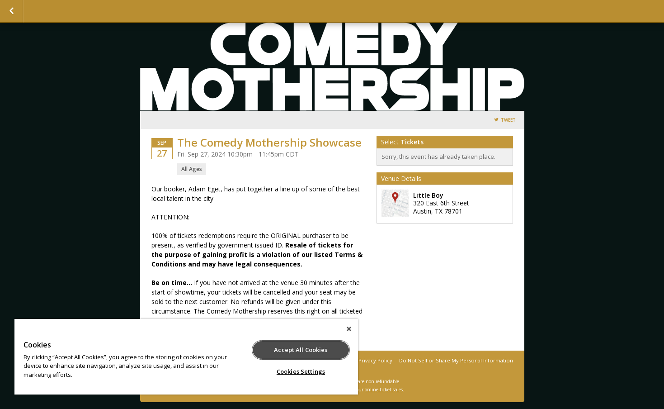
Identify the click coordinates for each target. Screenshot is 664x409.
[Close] (349, 329)
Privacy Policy (375, 360)
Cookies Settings (301, 371)
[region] (186, 357)
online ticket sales (384, 389)
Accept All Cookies (300, 350)
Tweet (508, 120)
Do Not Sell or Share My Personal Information (456, 360)
